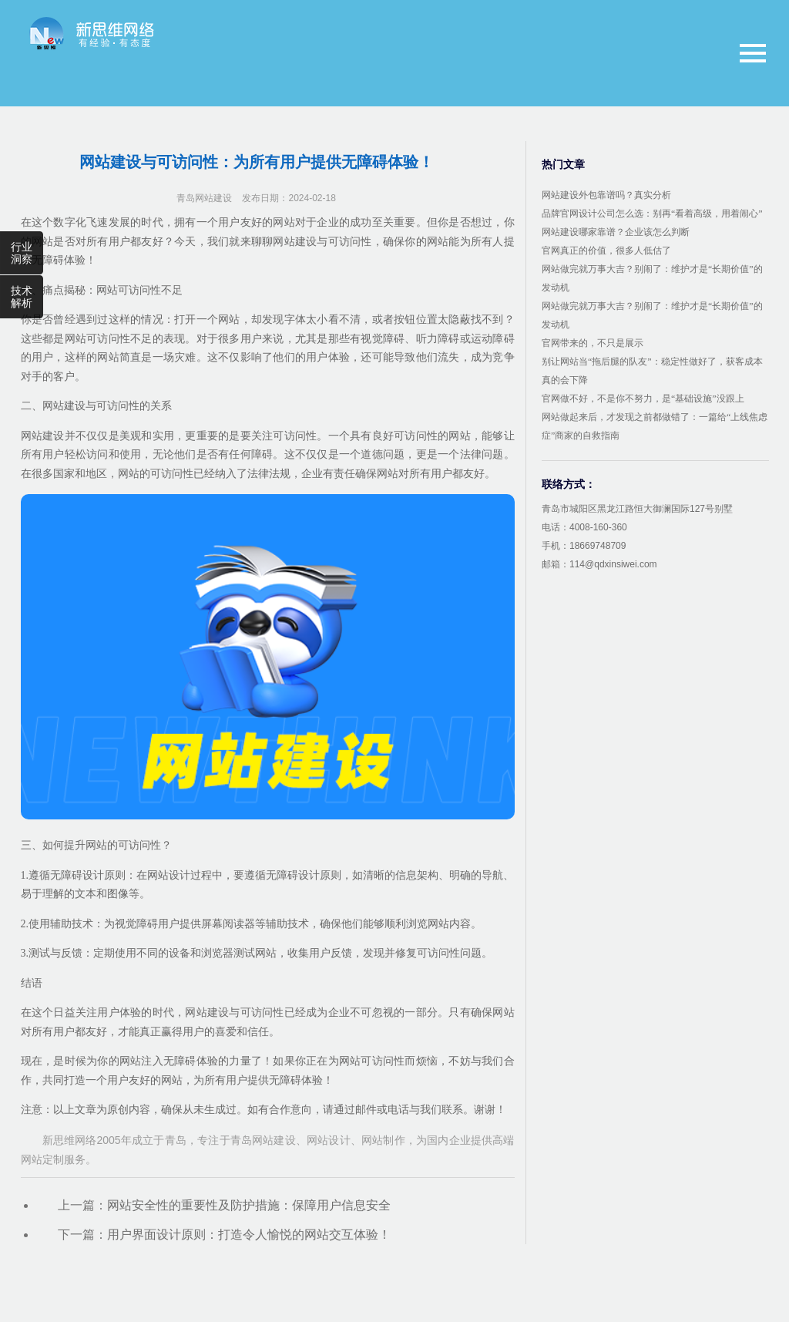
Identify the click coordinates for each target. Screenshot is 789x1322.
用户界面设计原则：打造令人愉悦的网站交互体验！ (249, 1234)
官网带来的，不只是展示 (592, 343)
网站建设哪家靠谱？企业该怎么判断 (616, 232)
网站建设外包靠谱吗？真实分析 (606, 195)
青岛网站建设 (204, 198)
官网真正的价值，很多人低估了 (606, 250)
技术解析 (21, 296)
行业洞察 (21, 253)
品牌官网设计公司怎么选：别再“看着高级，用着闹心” (652, 213)
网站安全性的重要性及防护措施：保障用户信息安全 (249, 1205)
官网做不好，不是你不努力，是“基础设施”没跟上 (643, 398)
